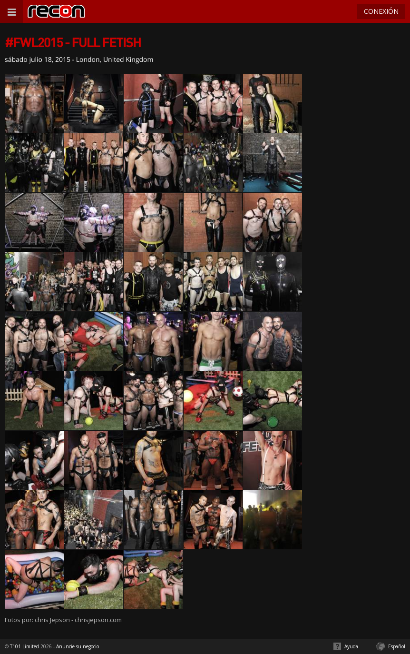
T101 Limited (24, 646)
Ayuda (351, 646)
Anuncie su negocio (77, 646)
